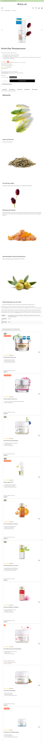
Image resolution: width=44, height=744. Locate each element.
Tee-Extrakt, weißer (8, 183)
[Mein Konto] (39, 8)
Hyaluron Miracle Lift (8, 482)
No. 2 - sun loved (13, 77)
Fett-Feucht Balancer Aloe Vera (11, 565)
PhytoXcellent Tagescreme (10, 357)
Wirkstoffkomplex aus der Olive (11, 302)
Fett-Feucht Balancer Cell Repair (11, 607)
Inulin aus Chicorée (8, 139)
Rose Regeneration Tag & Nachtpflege (12, 649)
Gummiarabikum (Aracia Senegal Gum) (13, 256)
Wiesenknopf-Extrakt (8, 210)
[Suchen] (33, 8)
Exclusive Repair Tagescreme (10, 399)
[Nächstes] (42, 30)
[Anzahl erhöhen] (8, 80)
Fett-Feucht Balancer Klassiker (11, 524)
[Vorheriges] (2, 30)
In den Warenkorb (22, 80)
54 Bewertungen (4, 68)
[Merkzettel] (36, 8)
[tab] (4, 89)
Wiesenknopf (17, 312)
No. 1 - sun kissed (5, 77)
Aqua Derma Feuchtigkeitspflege (11, 732)
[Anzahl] (5, 80)
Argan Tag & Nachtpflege (9, 690)
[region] (22, 30)
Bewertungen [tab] (34, 89)
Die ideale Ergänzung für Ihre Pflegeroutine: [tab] (11, 329)
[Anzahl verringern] (2, 80)
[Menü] (2, 8)
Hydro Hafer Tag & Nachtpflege (11, 440)
